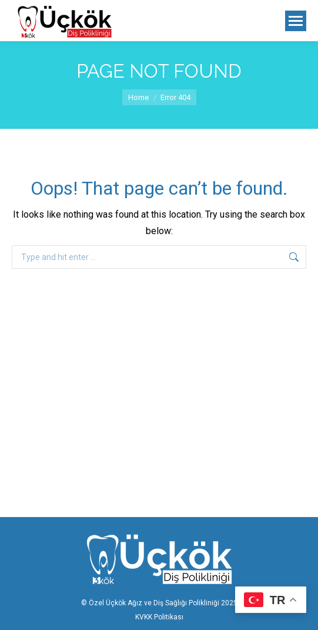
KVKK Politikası (159, 617)
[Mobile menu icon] (295, 21)
